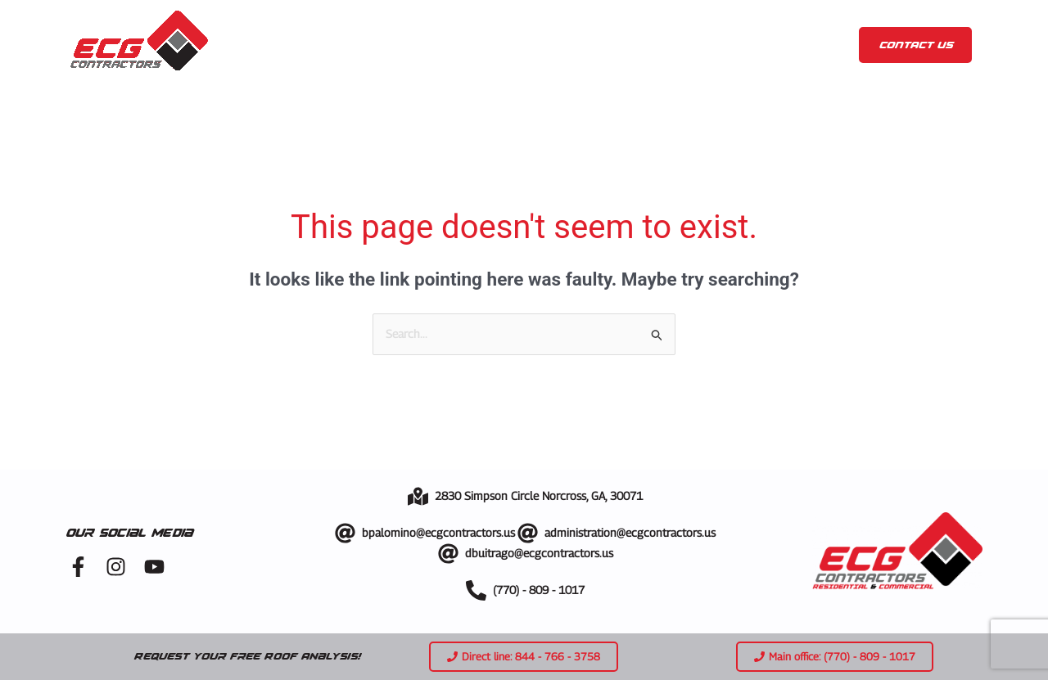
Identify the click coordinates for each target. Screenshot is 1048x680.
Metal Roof (646, 63)
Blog (724, 26)
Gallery (562, 26)
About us (366, 26)
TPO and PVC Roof (774, 63)
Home (286, 26)
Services (470, 26)
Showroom (650, 26)
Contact (800, 26)
